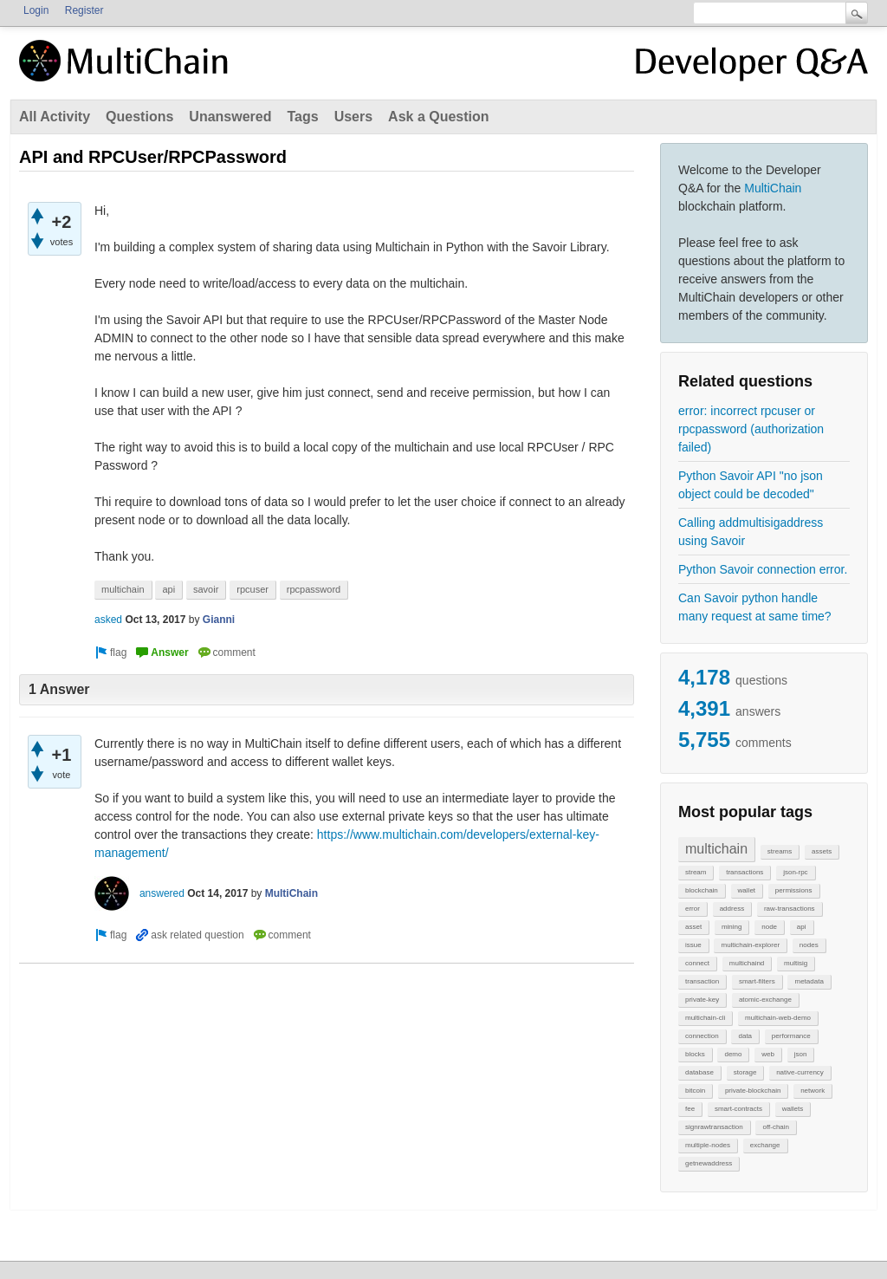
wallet (746, 890)
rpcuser (252, 589)
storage (745, 1072)
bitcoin (695, 1090)
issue (693, 945)
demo (732, 1054)
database (699, 1072)
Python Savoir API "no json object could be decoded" (750, 485)
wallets (792, 1109)
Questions (139, 116)
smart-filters (757, 981)
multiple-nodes (707, 1145)
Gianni (219, 620)
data (745, 1036)
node (769, 927)
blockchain (701, 890)
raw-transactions (789, 908)
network (812, 1090)
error (692, 908)
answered (162, 893)
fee (690, 1109)
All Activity (54, 116)
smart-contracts (738, 1109)
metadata (808, 981)
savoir (205, 589)
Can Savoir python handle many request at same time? (755, 607)
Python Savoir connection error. (762, 569)
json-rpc (795, 872)
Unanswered (230, 116)
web (767, 1054)
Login (36, 10)
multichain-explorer (750, 945)
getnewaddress (708, 1163)
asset (693, 927)
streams (779, 851)
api (801, 927)
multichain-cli (705, 1018)
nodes (809, 945)
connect (697, 963)
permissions (794, 890)
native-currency (800, 1072)
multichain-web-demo (778, 1018)
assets (822, 851)
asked (108, 620)
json (800, 1054)
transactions (744, 872)
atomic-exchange (765, 999)
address (732, 908)
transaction (702, 981)
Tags (302, 116)
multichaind (746, 963)
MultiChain (772, 188)
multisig (795, 963)
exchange (765, 1145)
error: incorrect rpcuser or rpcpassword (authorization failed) (751, 429)
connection (702, 1036)
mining (732, 927)
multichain (716, 848)
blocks (695, 1054)
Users (353, 116)
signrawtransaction (714, 1127)
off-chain (775, 1127)
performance (791, 1036)
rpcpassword (313, 589)
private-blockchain (752, 1090)
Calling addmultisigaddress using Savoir (750, 532)
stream (695, 872)
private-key (702, 999)
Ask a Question (438, 116)
